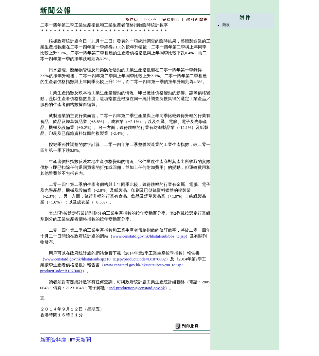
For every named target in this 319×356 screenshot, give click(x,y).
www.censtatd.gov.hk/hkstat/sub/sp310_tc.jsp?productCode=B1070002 (105, 259)
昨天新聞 (80, 340)
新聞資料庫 (53, 340)
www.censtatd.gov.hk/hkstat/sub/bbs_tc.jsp (149, 236)
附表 (226, 25)
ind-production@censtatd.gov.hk (137, 287)
